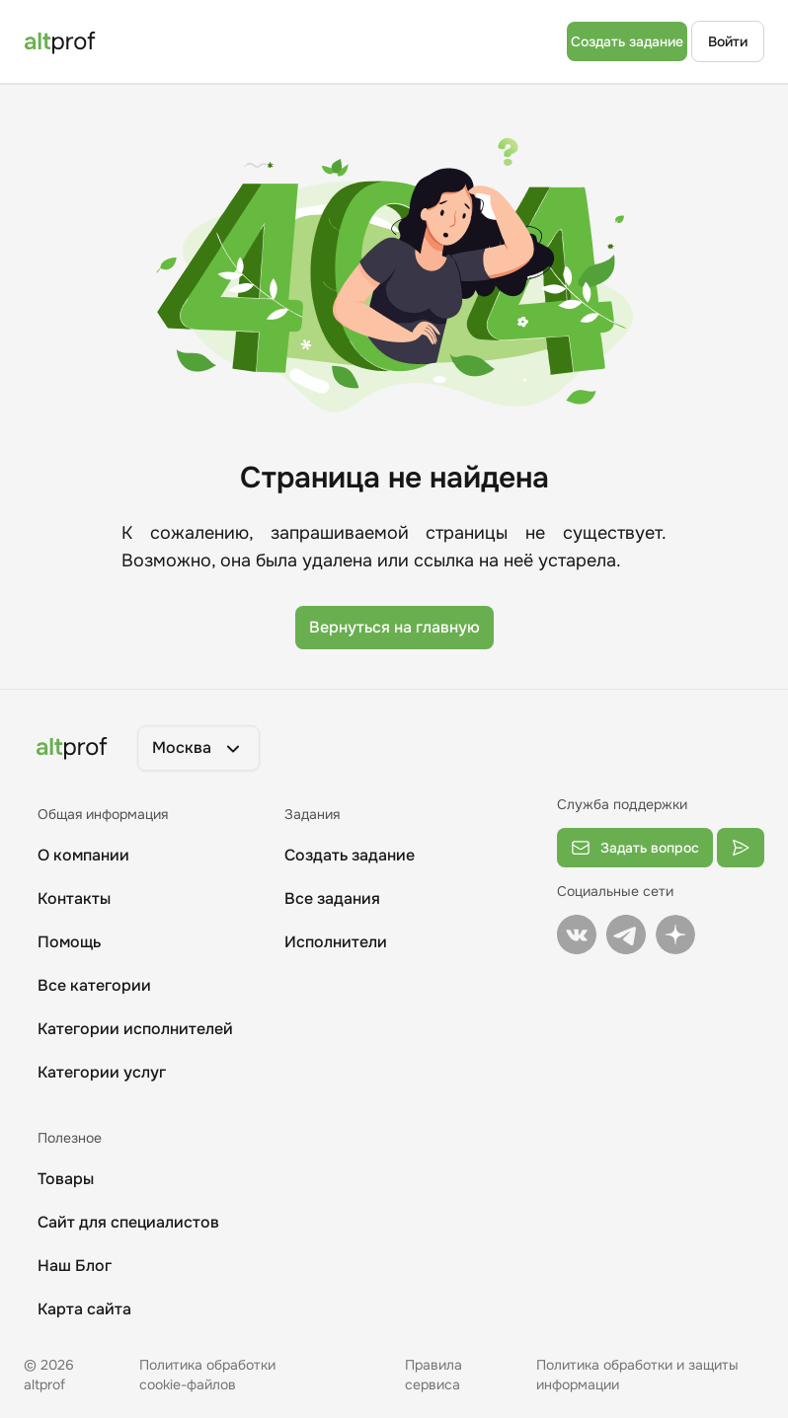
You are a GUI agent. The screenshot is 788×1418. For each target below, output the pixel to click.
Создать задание (627, 41)
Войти (728, 41)
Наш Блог (75, 1265)
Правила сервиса (433, 1374)
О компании (83, 855)
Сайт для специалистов (128, 1222)
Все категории (94, 985)
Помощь (69, 942)
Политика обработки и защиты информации (637, 1374)
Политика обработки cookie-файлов (207, 1374)
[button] (198, 748)
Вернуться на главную (394, 627)
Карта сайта (84, 1309)
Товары (66, 1178)
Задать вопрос (635, 848)
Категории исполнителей (135, 1028)
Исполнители (335, 942)
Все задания (332, 898)
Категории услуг (102, 1072)
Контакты (74, 898)
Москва (198, 748)
